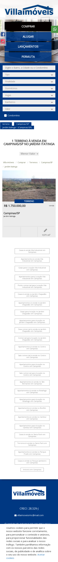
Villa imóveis (8, 162)
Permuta (28, 57)
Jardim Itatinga (11, 166)
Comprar (28, 26)
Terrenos (33, 162)
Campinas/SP (47, 162)
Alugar (28, 36)
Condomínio (14, 115)
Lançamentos (28, 46)
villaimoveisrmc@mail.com (30, 515)
